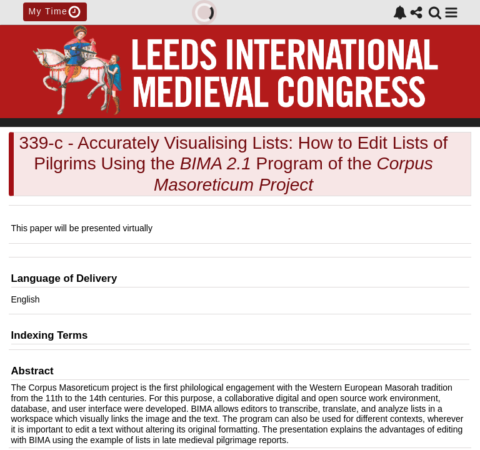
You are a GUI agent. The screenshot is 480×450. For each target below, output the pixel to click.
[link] (400, 12)
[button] (451, 12)
